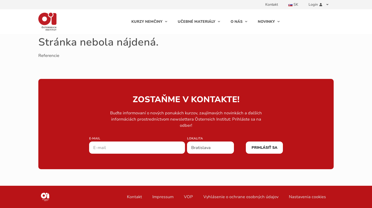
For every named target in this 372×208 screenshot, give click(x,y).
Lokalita (195, 138)
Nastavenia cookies (307, 197)
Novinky (269, 22)
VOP (188, 197)
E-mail (94, 138)
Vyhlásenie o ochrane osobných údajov (240, 197)
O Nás (239, 22)
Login (318, 5)
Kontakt (271, 4)
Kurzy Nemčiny (149, 22)
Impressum (163, 197)
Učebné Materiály (199, 22)
